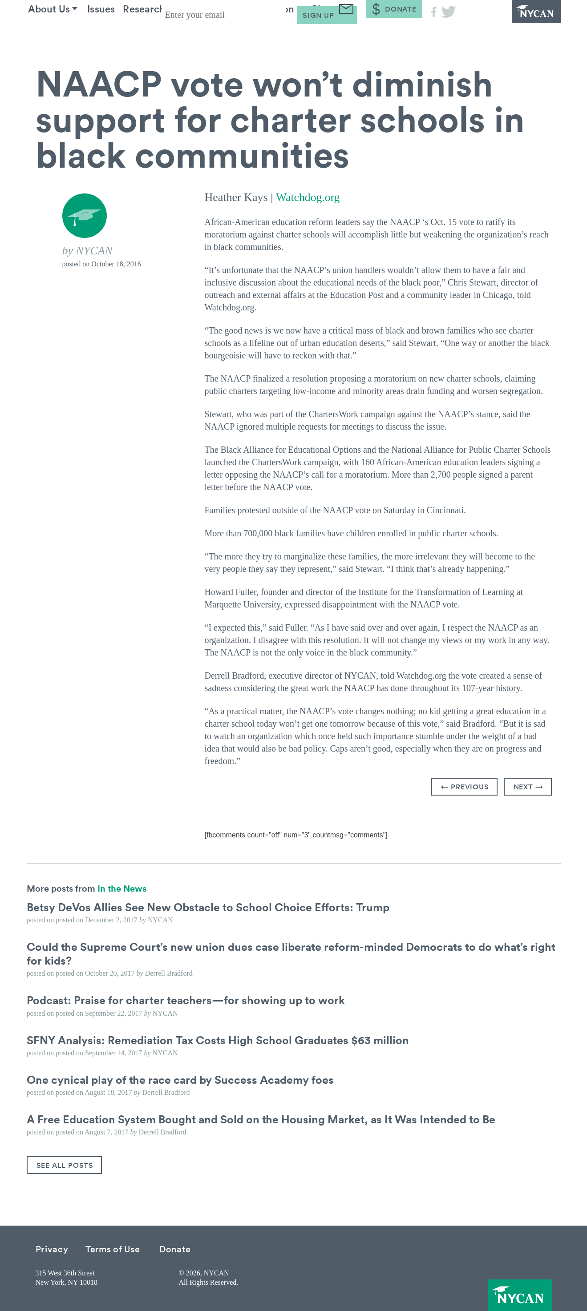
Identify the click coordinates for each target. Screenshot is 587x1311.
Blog (360, 35)
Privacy (52, 1249)
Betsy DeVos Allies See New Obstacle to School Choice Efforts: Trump (213, 906)
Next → (528, 786)
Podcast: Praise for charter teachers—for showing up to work (189, 999)
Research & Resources (196, 35)
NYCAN (512, 24)
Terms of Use (112, 1249)
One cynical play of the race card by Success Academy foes (184, 1078)
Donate (174, 1249)
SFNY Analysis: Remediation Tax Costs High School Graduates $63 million (223, 1039)
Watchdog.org (307, 197)
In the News (121, 887)
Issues (116, 35)
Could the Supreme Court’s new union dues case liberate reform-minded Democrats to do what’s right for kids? (283, 952)
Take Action (298, 35)
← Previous (465, 786)
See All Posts (64, 1165)
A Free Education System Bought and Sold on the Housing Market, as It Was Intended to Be (268, 1118)
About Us (57, 35)
